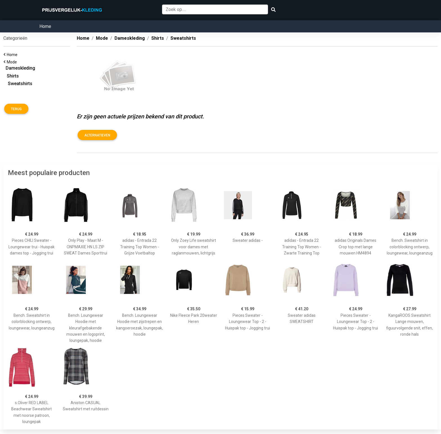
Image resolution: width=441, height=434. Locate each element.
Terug (16, 109)
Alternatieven (97, 135)
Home (45, 26)
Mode (13, 62)
